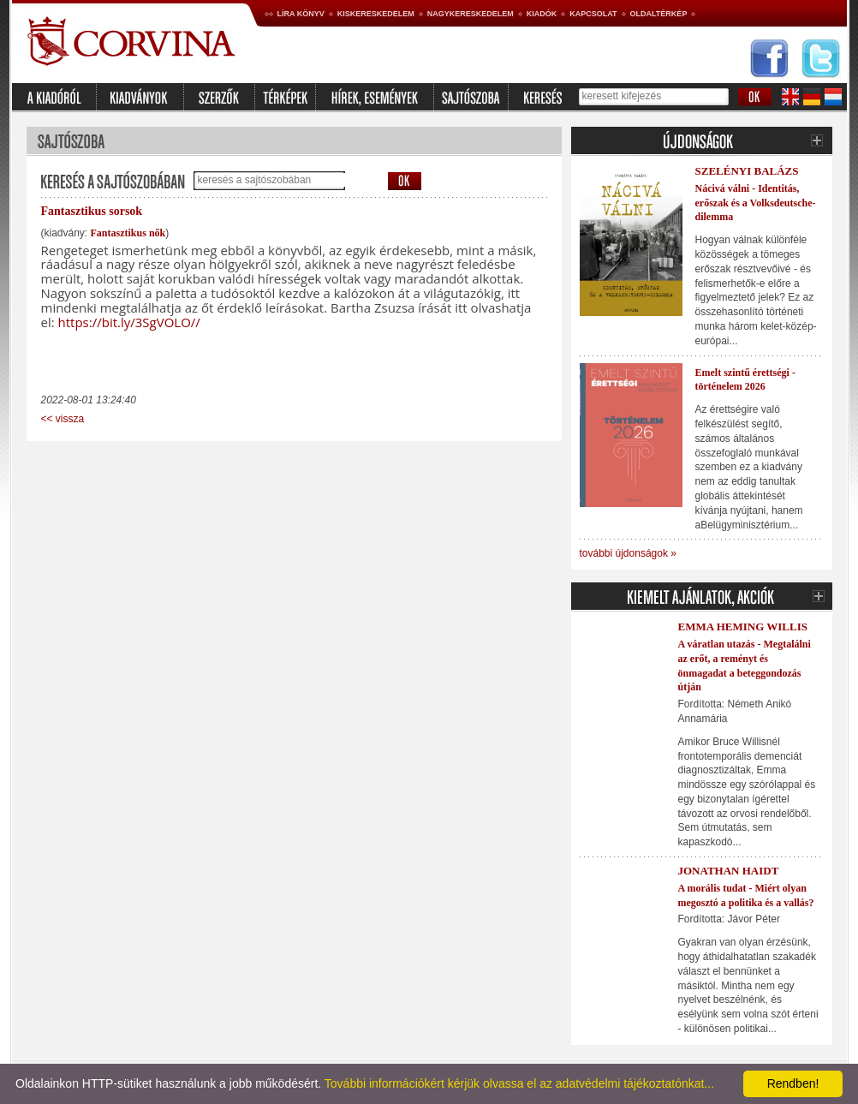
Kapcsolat (593, 13)
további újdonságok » (628, 553)
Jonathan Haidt (728, 870)
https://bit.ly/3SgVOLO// (129, 322)
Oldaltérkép (659, 13)
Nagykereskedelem (470, 13)
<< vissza (63, 419)
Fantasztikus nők (128, 233)
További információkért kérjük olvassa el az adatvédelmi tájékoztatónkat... (519, 1083)
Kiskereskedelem (375, 13)
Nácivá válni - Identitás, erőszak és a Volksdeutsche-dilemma (755, 203)
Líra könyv (301, 13)
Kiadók (542, 13)
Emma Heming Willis (742, 626)
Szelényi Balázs (747, 170)
